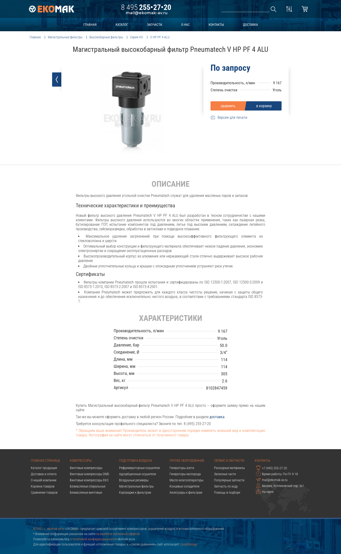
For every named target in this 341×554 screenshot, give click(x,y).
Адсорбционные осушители (137, 474)
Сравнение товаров (44, 492)
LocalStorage (188, 544)
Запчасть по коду (226, 486)
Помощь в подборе (227, 492)
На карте (265, 491)
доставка (250, 25)
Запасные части (225, 474)
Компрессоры (81, 460)
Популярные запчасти (229, 480)
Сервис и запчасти (229, 460)
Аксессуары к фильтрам (186, 492)
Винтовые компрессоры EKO (89, 480)
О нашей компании (43, 480)
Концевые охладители (184, 486)
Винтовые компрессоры (86, 468)
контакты (216, 25)
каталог (122, 25)
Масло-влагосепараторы (186, 480)
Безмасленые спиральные (87, 486)
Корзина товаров (42, 486)
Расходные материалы (229, 468)
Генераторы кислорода (185, 474)
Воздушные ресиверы (133, 480)
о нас (185, 25)
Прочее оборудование (187, 460)
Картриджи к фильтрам (135, 492)
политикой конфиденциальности (94, 539)
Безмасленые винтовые (86, 492)
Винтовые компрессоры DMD (89, 474)
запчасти (154, 25)
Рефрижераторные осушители (139, 468)
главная (90, 25)
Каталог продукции (44, 468)
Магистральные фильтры (136, 486)
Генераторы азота (182, 468)
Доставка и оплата (44, 474)
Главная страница (45, 460)
